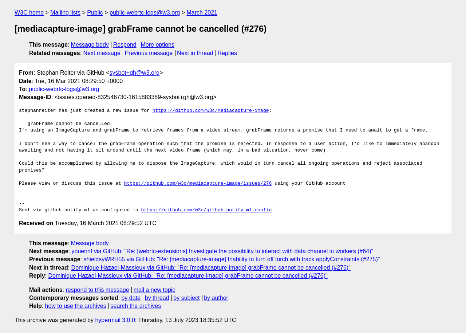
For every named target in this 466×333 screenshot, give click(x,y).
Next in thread (195, 53)
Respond (125, 45)
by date (130, 298)
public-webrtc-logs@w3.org (145, 12)
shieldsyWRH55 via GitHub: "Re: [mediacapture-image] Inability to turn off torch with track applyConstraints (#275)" (231, 259)
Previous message (149, 53)
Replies (227, 53)
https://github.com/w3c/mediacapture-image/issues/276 (198, 183)
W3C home (29, 12)
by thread (157, 298)
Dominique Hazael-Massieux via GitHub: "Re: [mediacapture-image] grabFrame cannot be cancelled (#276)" (211, 268)
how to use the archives (75, 306)
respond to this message (97, 290)
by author (216, 298)
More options (158, 45)
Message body (90, 45)
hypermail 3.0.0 (115, 320)
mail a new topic (154, 290)
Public (95, 12)
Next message (102, 53)
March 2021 (202, 12)
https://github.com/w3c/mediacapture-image (211, 110)
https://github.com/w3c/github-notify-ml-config (206, 210)
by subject (186, 298)
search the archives (136, 306)
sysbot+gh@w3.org (135, 73)
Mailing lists (65, 12)
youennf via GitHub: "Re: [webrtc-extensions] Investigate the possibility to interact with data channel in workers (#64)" (223, 251)
